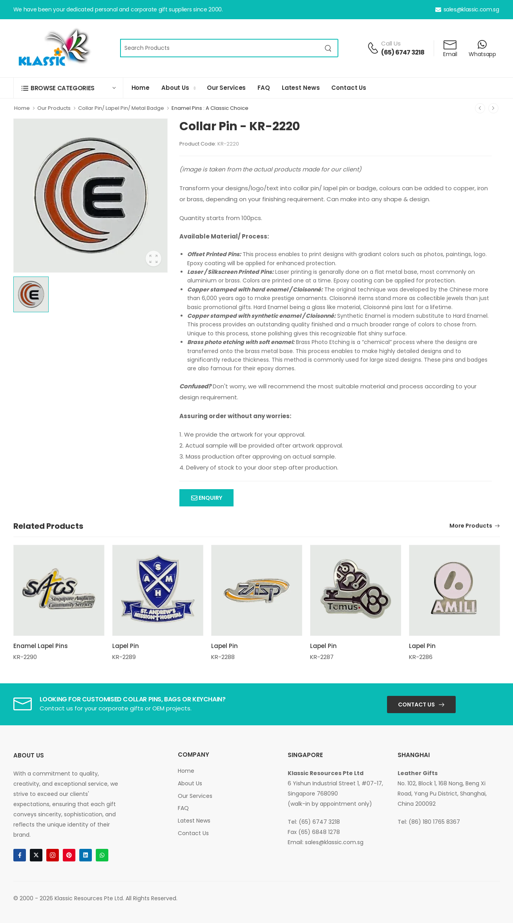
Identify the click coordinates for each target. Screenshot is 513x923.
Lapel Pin (125, 646)
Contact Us (348, 88)
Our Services (226, 88)
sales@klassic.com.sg (467, 9)
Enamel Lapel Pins (40, 646)
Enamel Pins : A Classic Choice (210, 108)
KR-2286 (421, 657)
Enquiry (209, 498)
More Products (470, 526)
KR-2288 (223, 657)
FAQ (263, 88)
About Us (175, 88)
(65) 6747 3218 (403, 52)
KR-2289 (124, 657)
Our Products (54, 108)
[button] (68, 88)
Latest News (301, 88)
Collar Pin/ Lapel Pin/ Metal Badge (121, 108)
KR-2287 (322, 657)
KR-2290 (25, 657)
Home (140, 88)
